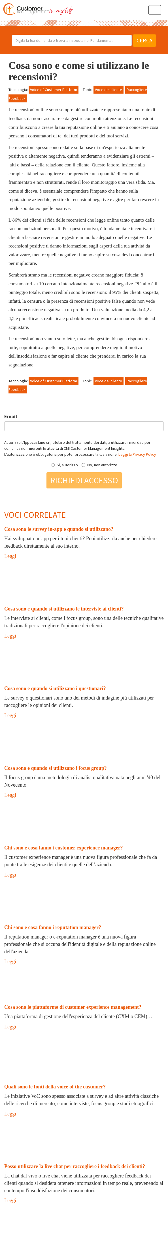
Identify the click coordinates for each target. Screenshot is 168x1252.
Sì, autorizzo (64, 464)
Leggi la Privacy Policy (137, 454)
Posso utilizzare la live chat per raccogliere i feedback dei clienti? (74, 1166)
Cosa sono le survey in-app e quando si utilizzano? (58, 529)
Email (10, 416)
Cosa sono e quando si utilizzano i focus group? (55, 768)
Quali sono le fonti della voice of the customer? (55, 1087)
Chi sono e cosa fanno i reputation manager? (52, 927)
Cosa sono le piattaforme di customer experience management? (72, 1007)
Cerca (144, 40)
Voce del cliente (108, 89)
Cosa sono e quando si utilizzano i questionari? (55, 688)
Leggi (10, 556)
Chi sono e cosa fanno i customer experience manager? (63, 848)
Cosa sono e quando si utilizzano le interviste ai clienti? (64, 609)
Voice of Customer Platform (53, 89)
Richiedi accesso (84, 480)
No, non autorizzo (99, 464)
